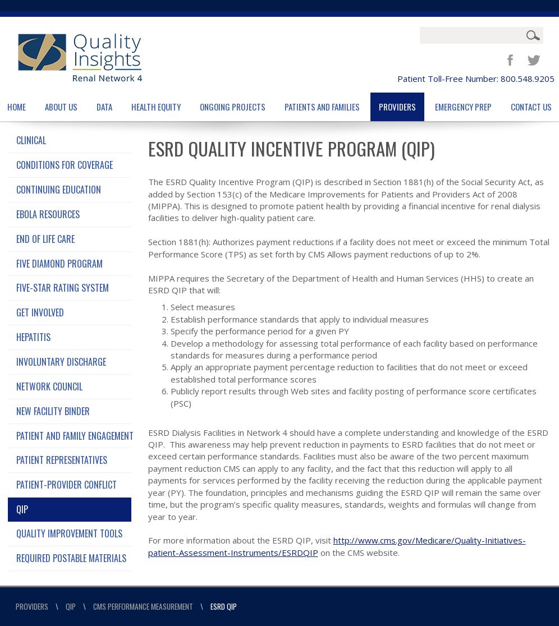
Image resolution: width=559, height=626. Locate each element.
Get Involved (40, 312)
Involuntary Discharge (61, 362)
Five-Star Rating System (62, 287)
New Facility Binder (53, 411)
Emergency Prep (463, 106)
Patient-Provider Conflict (66, 484)
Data (104, 106)
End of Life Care (45, 239)
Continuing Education (58, 189)
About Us (61, 106)
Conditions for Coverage (64, 165)
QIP (22, 509)
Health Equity (156, 106)
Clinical (31, 140)
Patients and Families (322, 106)
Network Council (49, 386)
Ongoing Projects (232, 106)
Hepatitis (33, 337)
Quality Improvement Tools (69, 533)
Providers (397, 106)
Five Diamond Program (59, 263)
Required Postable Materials (71, 558)
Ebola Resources (48, 214)
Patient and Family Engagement (73, 436)
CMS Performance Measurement (143, 606)
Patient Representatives (61, 460)
